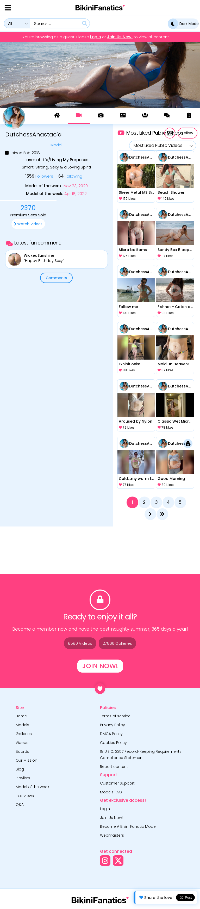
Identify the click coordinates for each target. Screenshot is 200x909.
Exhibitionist (130, 364)
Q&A (20, 804)
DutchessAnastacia (141, 157)
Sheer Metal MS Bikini (136, 192)
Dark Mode (183, 23)
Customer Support (117, 783)
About (123, 115)
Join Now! (100, 665)
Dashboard (57, 115)
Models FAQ (111, 792)
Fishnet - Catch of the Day (175, 306)
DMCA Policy (111, 733)
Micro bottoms (133, 249)
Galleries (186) (101, 115)
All (10, 23)
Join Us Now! (120, 37)
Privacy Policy (112, 725)
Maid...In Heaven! (173, 364)
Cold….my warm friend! (136, 478)
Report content (114, 766)
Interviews (25, 795)
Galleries (24, 733)
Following (70, 176)
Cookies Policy (113, 742)
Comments (56, 277)
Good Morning (171, 478)
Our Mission (26, 760)
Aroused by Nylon (135, 421)
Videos (22, 742)
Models (22, 725)
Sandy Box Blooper (175, 249)
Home (21, 716)
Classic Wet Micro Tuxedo (175, 421)
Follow (187, 133)
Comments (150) (167, 115)
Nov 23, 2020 (76, 186)
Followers (39, 176)
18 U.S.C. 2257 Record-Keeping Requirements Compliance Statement (141, 754)
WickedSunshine (39, 255)
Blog (20, 769)
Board (145, 115)
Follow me (128, 306)
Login (95, 37)
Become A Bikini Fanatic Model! (128, 826)
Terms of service (115, 716)
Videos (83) (79, 115)
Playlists (23, 778)
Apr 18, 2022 (75, 193)
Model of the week (32, 786)
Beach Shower (171, 192)
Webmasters (112, 835)
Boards (22, 751)
